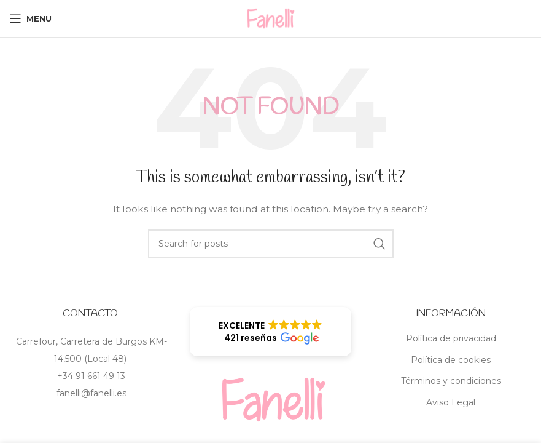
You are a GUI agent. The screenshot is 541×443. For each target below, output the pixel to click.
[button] (271, 331)
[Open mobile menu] (30, 18)
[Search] (271, 243)
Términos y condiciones (451, 380)
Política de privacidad (451, 338)
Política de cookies (451, 359)
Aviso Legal (450, 402)
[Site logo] (271, 17)
